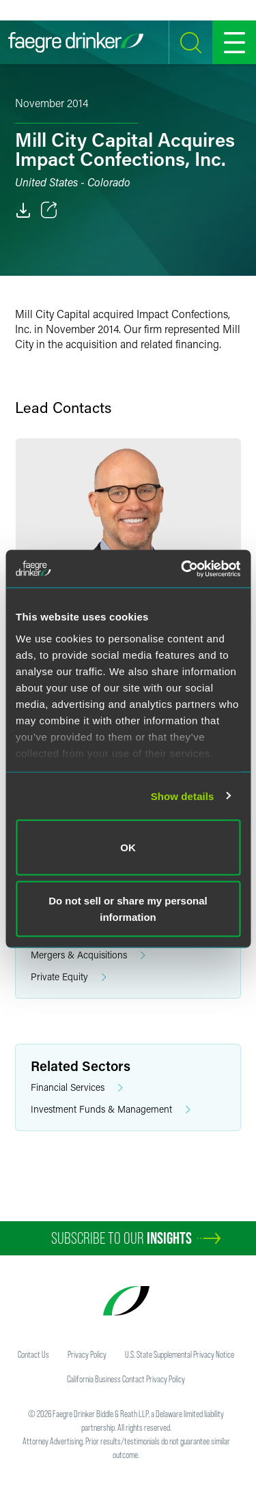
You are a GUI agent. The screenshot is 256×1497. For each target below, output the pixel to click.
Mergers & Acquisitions (88, 955)
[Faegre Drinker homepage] (75, 42)
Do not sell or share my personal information (128, 908)
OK (128, 847)
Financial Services (77, 1088)
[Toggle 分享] (49, 210)
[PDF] (23, 210)
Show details (182, 795)
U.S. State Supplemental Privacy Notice (179, 1354)
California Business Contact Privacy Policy (126, 1378)
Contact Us (33, 1354)
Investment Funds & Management (110, 1109)
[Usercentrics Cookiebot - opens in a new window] (182, 569)
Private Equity (68, 977)
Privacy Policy (87, 1354)
